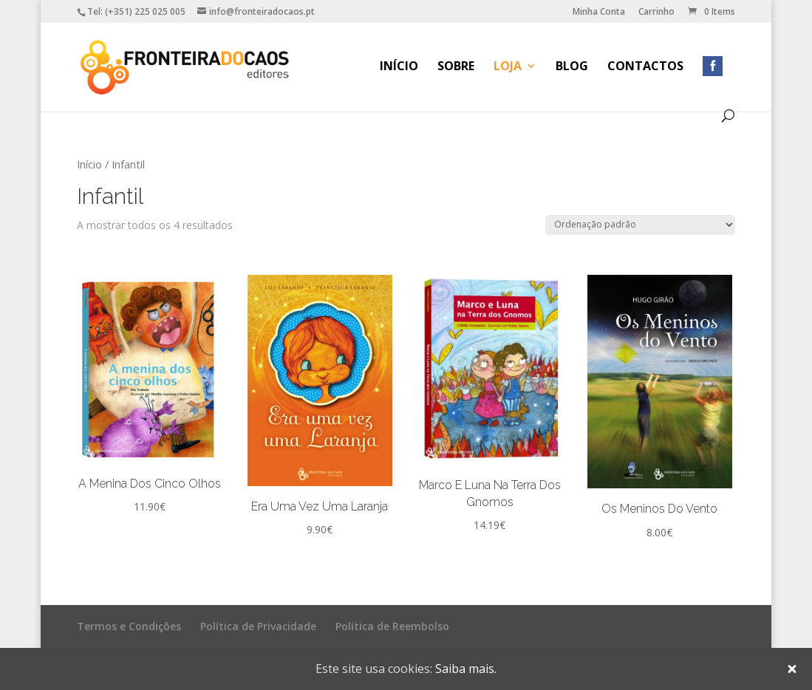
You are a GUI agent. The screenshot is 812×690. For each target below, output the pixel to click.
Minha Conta (599, 12)
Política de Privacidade (258, 626)
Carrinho (656, 12)
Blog (572, 67)
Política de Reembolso (392, 626)
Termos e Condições (129, 626)
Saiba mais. (466, 668)
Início (399, 67)
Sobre (455, 67)
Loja (508, 67)
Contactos (645, 67)
